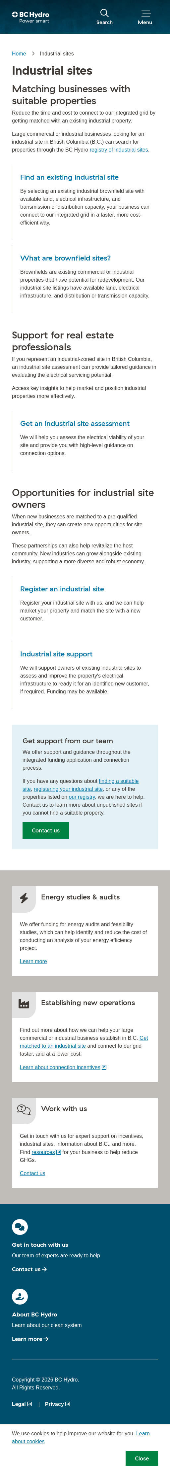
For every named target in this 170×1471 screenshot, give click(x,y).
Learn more (33, 961)
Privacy (54, 1404)
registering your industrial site (68, 789)
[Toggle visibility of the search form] (104, 17)
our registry (82, 797)
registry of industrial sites (119, 150)
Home (19, 53)
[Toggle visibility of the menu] (145, 17)
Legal (19, 1404)
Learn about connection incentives (60, 1067)
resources (43, 1152)
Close (142, 1458)
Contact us (46, 830)
